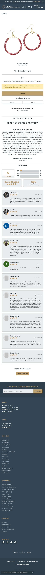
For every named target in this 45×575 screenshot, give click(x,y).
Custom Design (6, 524)
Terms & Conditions (32, 561)
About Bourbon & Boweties (22, 123)
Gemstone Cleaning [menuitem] (7, 506)
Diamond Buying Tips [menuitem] (8, 489)
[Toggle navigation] (42, 6)
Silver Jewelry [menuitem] (5, 459)
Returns (33, 102)
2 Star (18, 175)
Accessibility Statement (22, 564)
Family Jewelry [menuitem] (6, 473)
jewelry (4, 13)
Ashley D (13, 293)
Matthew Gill (14, 241)
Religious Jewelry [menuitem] (6, 470)
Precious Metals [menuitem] (6, 499)
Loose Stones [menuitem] (5, 440)
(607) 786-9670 (22, 65)
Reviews (22, 166)
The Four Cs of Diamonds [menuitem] (9, 487)
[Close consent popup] (32, 572)
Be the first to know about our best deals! (22, 387)
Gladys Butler (14, 276)
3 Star (18, 173)
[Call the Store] (6, 427)
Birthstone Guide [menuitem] (6, 494)
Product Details (22, 119)
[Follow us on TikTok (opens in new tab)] (11, 542)
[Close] (43, 2)
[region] (22, 40)
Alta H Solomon (15, 336)
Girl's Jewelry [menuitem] (5, 461)
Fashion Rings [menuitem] (5, 447)
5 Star (18, 170)
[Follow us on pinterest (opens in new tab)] (7, 542)
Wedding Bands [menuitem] (6, 445)
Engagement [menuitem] (5, 442)
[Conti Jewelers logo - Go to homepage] (11, 7)
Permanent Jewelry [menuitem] (7, 468)
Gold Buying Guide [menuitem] (7, 510)
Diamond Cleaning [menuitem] (7, 503)
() (40, 170)
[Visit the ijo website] (16, 552)
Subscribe (38, 391)
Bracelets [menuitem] (4, 454)
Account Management (8, 529)
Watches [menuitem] (4, 466)
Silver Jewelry (22, 160)
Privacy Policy (21, 561)
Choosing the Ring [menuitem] (7, 492)
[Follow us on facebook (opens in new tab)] (3, 542)
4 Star (18, 172)
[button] (23, 7)
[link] (35, 7)
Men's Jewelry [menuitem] (5, 463)
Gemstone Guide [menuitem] (6, 496)
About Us (4, 522)
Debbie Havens (15, 224)
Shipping (12, 102)
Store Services (5, 527)
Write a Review (22, 373)
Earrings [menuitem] (4, 449)
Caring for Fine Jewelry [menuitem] (8, 501)
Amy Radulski (14, 262)
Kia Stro (12, 210)
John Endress (14, 193)
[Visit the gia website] (29, 552)
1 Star (18, 177)
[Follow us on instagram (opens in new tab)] (15, 542)
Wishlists (4, 531)
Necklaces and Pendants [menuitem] (8, 452)
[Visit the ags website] (22, 552)
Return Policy (11, 561)
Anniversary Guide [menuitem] (7, 508)
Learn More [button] (37, 1)
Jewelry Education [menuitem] (7, 484)
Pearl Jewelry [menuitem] (5, 456)
